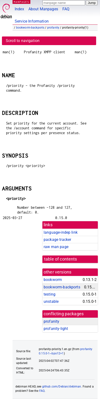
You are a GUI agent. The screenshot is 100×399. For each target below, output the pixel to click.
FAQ (65, 9)
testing (49, 294)
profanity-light (56, 328)
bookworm (53, 279)
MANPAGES (21, 1)
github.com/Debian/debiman (61, 386)
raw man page (56, 246)
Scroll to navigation (23, 40)
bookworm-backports (30, 27)
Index (19, 9)
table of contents (60, 259)
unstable (51, 301)
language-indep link (61, 232)
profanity (53, 27)
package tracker (57, 239)
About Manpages (43, 9)
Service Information (32, 21)
